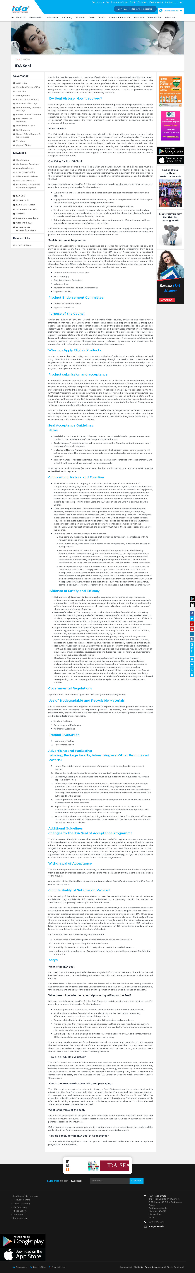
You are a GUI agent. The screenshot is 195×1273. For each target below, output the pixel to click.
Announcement (20, 1218)
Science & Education (27, 209)
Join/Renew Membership (25, 1196)
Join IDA (122, 9)
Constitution (22, 160)
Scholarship (22, 200)
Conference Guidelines (27, 164)
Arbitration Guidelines (27, 176)
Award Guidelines (25, 168)
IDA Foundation (24, 245)
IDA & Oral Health (25, 204)
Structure (21, 91)
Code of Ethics (23, 145)
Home (17, 59)
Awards (20, 213)
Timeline (20, 141)
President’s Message (27, 103)
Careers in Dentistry (27, 218)
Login (180, 2)
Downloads (21, 1267)
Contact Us (170, 2)
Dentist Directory (138, 2)
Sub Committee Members (24, 120)
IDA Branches (23, 130)
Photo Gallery (19, 1211)
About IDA (21, 83)
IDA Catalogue (156, 2)
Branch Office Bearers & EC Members (28, 135)
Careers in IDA (24, 223)
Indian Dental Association (151, 1267)
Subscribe (136, 1180)
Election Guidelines (26, 180)
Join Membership (100, 2)
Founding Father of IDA (28, 87)
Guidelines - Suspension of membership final (28, 186)
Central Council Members (28, 114)
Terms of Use (39, 1267)
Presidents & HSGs (25, 126)
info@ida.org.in (156, 1226)
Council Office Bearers (27, 99)
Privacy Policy (58, 1267)
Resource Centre (119, 2)
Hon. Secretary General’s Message (28, 109)
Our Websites (168, 10)
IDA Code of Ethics (25, 172)
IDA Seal (20, 196)
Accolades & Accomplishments (26, 228)
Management (23, 95)
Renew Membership (141, 9)
